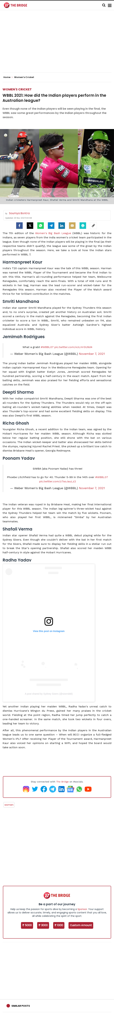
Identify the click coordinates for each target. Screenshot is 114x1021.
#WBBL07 (47, 347)
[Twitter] (30, 225)
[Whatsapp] (40, 225)
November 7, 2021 (92, 353)
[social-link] (93, 225)
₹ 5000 (27, 925)
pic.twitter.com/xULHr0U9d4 (73, 347)
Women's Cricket (17, 89)
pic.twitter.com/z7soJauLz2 (57, 481)
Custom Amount (81, 925)
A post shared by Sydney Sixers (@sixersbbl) (49, 693)
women (8, 804)
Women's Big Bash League (54, 233)
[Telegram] (51, 225)
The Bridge (62, 781)
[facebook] (19, 225)
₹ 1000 (59, 925)
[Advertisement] (58, 44)
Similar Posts (20, 1006)
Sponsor (82, 909)
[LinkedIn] (61, 225)
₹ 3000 (43, 925)
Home (8, 77)
